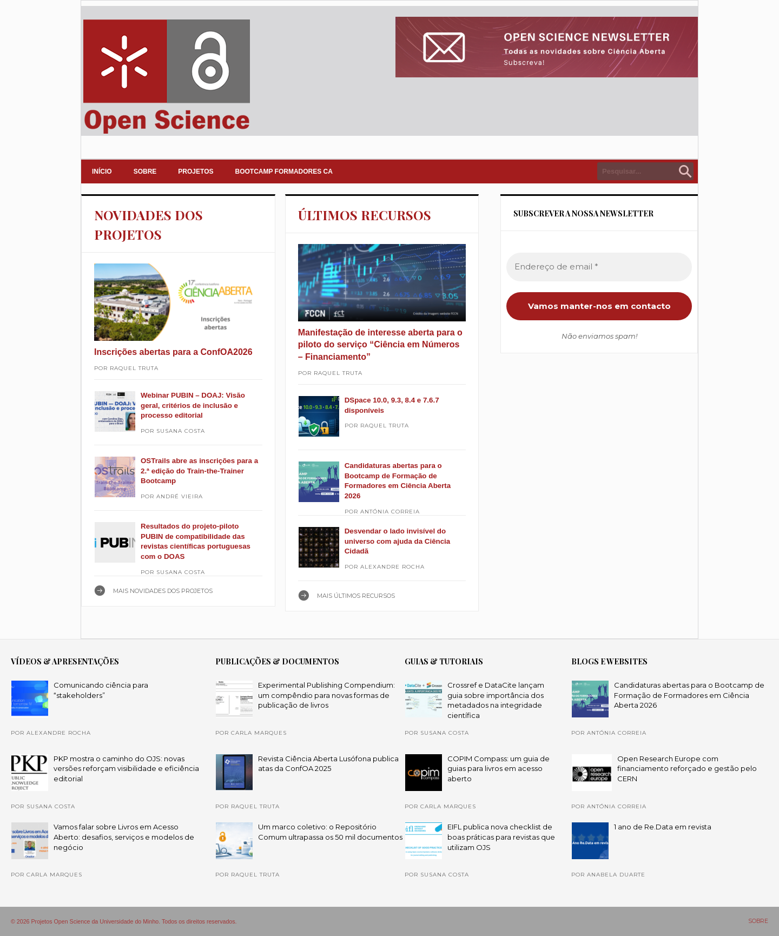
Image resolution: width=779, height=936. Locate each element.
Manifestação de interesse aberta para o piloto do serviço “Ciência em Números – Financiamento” (380, 344)
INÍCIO (102, 171)
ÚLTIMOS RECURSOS (364, 214)
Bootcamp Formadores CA (284, 171)
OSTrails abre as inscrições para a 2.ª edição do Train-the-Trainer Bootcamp (199, 471)
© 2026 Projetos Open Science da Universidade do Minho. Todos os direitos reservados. (124, 921)
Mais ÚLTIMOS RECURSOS (356, 595)
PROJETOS (195, 171)
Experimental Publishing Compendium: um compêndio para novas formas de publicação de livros (326, 695)
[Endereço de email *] (599, 267)
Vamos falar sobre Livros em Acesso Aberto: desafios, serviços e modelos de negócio (124, 836)
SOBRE (145, 171)
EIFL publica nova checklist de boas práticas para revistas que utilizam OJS (501, 836)
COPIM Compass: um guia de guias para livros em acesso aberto (498, 768)
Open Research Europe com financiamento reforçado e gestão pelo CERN (687, 768)
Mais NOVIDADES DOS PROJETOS (163, 591)
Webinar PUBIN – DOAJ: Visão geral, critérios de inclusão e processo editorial (193, 405)
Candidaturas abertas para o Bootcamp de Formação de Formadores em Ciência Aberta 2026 (689, 695)
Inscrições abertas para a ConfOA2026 (173, 352)
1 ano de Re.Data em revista (662, 826)
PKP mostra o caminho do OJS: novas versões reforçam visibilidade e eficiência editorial (126, 768)
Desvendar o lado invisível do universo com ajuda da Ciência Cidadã (398, 541)
